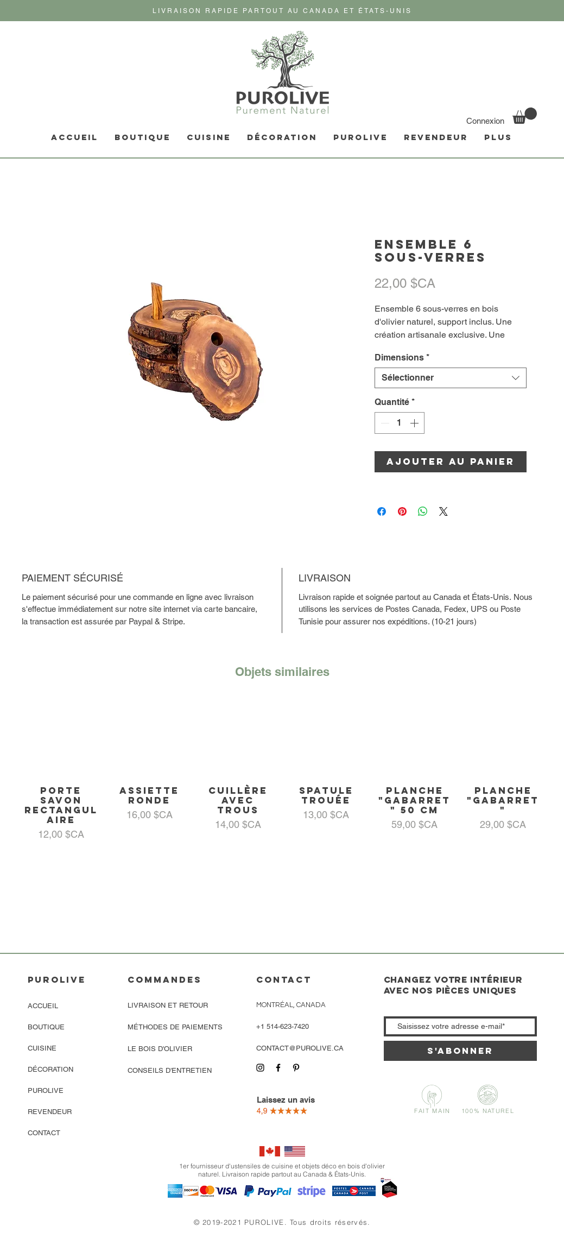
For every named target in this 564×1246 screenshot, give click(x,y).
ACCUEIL (43, 1006)
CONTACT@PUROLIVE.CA (300, 1048)
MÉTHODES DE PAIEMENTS (175, 1027)
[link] (524, 115)
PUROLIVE (46, 1090)
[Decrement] (383, 423)
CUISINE (42, 1048)
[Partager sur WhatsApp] (422, 511)
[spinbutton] (399, 423)
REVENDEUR (50, 1112)
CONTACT (44, 1133)
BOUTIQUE (46, 1027)
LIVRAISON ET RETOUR (168, 1005)
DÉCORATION (50, 1069)
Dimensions (402, 357)
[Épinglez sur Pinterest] (402, 511)
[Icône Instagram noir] (260, 1067)
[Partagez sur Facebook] (381, 511)
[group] (282, 770)
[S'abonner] (460, 1051)
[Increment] (415, 423)
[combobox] (451, 378)
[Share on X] (443, 511)
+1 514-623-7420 (282, 1026)
